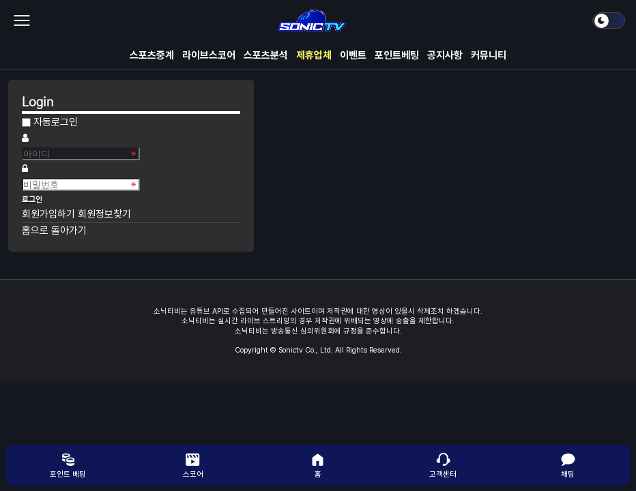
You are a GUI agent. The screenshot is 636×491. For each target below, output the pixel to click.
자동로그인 (55, 122)
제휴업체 (314, 55)
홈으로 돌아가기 (54, 230)
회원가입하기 (50, 214)
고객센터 (443, 465)
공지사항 (445, 55)
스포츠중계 (152, 55)
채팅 (568, 465)
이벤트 (353, 55)
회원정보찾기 (104, 214)
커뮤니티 (488, 55)
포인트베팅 (397, 55)
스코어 (193, 465)
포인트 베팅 (68, 465)
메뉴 (22, 20)
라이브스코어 (208, 55)
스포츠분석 (266, 55)
